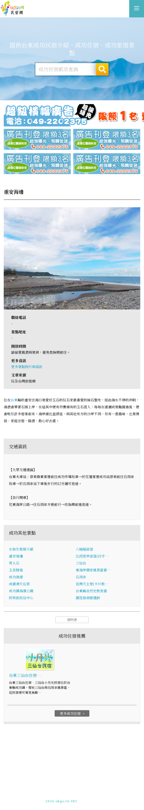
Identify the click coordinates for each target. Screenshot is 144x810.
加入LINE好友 (91, 799)
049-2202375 (67, 799)
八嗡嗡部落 (84, 551)
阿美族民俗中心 (21, 600)
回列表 (72, 622)
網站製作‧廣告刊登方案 (83, 795)
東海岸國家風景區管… (93, 572)
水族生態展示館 (21, 551)
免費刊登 (55, 795)
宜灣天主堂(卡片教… (92, 586)
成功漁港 (16, 579)
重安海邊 (16, 558)
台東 (14, 402)
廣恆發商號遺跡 (88, 600)
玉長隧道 (16, 572)
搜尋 (102, 70)
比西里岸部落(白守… (92, 558)
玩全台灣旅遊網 (66, 790)
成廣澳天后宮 (19, 586)
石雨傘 (81, 579)
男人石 (14, 565)
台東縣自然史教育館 (91, 593)
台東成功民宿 (12, 8)
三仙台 (81, 565)
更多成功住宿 (72, 715)
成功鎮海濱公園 (21, 593)
